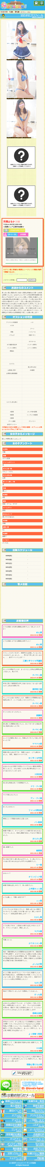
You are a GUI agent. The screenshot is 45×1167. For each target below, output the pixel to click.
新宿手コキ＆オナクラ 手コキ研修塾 (24, 1163)
